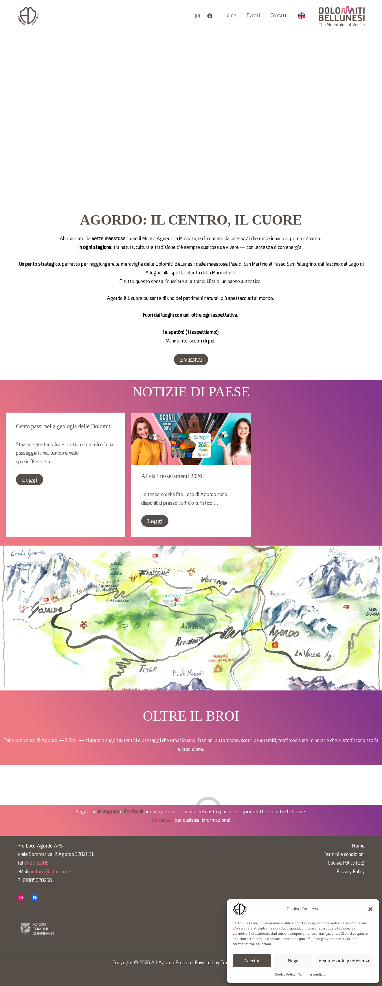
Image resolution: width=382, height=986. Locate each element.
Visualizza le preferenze (344, 961)
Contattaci (163, 820)
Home (229, 15)
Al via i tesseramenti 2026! (172, 476)
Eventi (253, 15)
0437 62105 (36, 863)
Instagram (108, 812)
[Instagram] (197, 16)
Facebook (133, 812)
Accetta (252, 961)
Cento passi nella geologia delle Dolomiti (64, 426)
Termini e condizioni (313, 974)
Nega (293, 961)
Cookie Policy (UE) (346, 863)
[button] (370, 909)
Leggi (29, 479)
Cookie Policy (285, 974)
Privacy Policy (351, 872)
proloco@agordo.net (50, 872)
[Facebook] (209, 16)
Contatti (279, 15)
